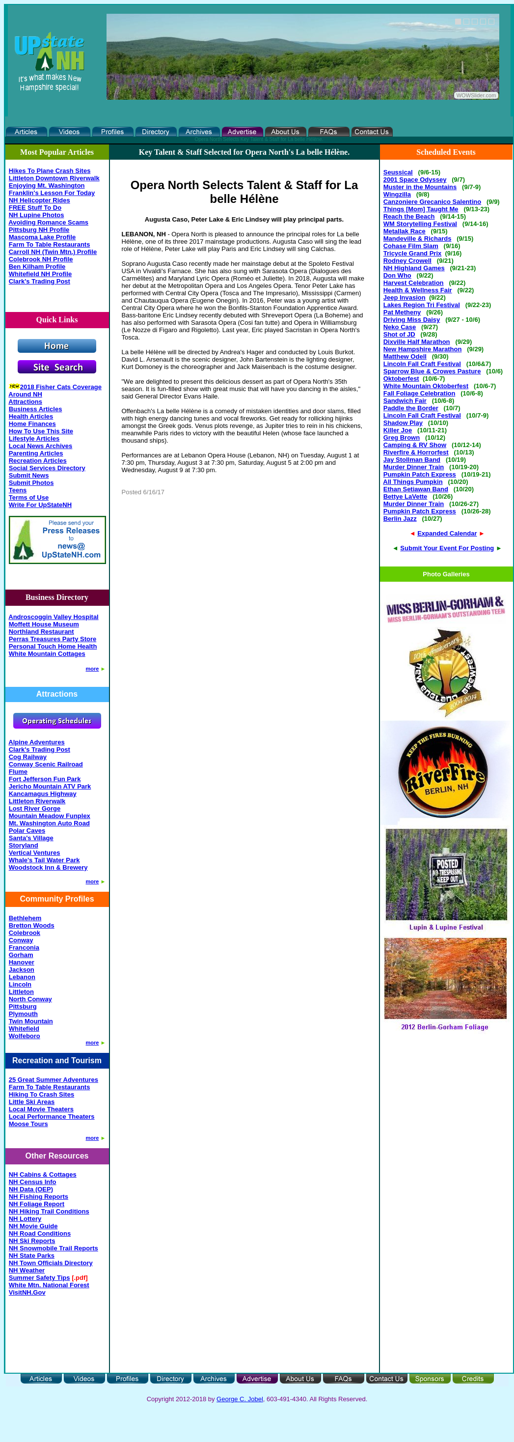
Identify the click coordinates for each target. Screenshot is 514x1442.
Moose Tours (28, 1124)
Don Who (397, 275)
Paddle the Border (410, 408)
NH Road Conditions (40, 1233)
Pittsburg (23, 1006)
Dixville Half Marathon (416, 341)
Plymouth (23, 1014)
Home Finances (32, 423)
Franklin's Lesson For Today (52, 193)
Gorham (21, 955)
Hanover (21, 962)
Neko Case (399, 327)
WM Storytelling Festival (420, 223)
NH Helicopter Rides (39, 200)
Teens (18, 490)
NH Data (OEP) (31, 1189)
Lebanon (22, 977)
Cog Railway (28, 757)
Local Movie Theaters (41, 1109)
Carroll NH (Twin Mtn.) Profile (53, 251)
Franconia (24, 947)
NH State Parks (31, 1255)
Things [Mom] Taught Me (421, 209)
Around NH (25, 394)
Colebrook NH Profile (41, 259)
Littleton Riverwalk (37, 801)
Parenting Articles (36, 453)
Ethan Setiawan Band (415, 489)
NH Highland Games (414, 268)
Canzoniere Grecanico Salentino (432, 201)
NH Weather (27, 1270)
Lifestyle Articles (34, 438)
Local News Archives (41, 446)
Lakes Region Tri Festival (421, 305)
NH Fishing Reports (38, 1196)
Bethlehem (25, 918)
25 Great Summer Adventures (53, 1079)
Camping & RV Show (414, 445)
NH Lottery (25, 1218)
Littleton (21, 991)
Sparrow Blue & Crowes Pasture (432, 371)
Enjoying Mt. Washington (47, 185)
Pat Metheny (402, 312)
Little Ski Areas (31, 1101)
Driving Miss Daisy (411, 319)
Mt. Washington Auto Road (49, 823)
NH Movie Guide (33, 1226)
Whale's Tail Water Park (44, 860)
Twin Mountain (31, 1021)
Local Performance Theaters (52, 1116)
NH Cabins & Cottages (43, 1174)
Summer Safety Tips (39, 1277)
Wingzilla (397, 194)
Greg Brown (401, 437)
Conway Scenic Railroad (46, 764)
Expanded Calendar (447, 533)
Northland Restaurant (41, 631)
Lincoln (20, 984)
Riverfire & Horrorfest (416, 452)
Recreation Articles (38, 460)
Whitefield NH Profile (40, 274)
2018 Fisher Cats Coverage (61, 387)
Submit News (29, 475)
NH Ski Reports (32, 1240)
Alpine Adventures (36, 742)
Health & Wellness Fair (417, 290)
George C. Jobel (239, 1399)
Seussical (398, 172)
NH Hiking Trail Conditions (49, 1211)
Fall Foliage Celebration (419, 393)
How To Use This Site (41, 431)
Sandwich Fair (405, 400)
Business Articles (35, 409)
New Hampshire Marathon (422, 349)
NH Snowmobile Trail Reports (53, 1248)
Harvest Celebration (413, 282)
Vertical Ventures (34, 852)
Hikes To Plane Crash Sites (50, 170)
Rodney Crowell (407, 260)
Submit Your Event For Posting (447, 548)
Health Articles (31, 416)
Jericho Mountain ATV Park (50, 786)
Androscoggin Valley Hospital (53, 617)
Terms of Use (29, 497)
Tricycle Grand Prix (412, 253)
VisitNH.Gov (27, 1292)
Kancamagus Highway (43, 793)
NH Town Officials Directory (51, 1263)
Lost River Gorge (34, 808)
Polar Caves (27, 830)
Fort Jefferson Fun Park (45, 779)
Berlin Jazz (400, 518)
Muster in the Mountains (420, 187)
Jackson (21, 969)
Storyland (23, 845)
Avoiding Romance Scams (48, 222)
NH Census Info (32, 1182)
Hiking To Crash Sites (41, 1094)
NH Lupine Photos (36, 215)
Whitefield (24, 1028)
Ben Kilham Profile (37, 266)
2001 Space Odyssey (415, 179)
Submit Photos (31, 482)
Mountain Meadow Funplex (49, 816)
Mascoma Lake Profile (42, 237)
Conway (21, 940)
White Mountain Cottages (47, 653)
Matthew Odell (405, 356)
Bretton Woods (31, 925)
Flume (18, 771)
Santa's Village (31, 838)
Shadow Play (403, 422)
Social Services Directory (47, 468)
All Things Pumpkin (412, 481)
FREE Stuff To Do (35, 207)
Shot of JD (399, 334)
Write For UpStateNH (40, 505)
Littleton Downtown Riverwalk (54, 178)
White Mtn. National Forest (49, 1285)
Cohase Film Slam (410, 246)
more (92, 669)
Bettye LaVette (405, 496)
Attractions (25, 401)
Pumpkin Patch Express (419, 474)
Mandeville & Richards (417, 238)
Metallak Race (404, 231)
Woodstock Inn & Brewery (48, 867)
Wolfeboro (24, 1036)
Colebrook (24, 932)
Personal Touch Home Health (53, 646)
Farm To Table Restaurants (49, 244)
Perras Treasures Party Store (53, 639)
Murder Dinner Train (413, 467)
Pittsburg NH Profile (39, 229)
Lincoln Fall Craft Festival (422, 364)
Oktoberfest (401, 378)
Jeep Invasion (404, 297)
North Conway (30, 999)
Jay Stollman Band (411, 459)
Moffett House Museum (44, 624)
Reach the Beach (409, 216)
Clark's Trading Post (39, 281)
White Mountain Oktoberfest (425, 386)
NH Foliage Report (36, 1204)
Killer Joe (397, 430)
